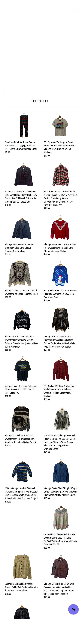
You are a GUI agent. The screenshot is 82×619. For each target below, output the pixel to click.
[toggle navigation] (76, 9)
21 (45, 583)
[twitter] (5, 596)
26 (62, 583)
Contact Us (9, 601)
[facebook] (10, 596)
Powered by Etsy (12, 613)
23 (54, 583)
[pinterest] (19, 596)
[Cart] (73, 609)
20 (40, 583)
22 (49, 583)
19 (36, 583)
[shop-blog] (15, 596)
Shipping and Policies (14, 604)
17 (27, 583)
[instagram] (24, 596)
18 (31, 583)
